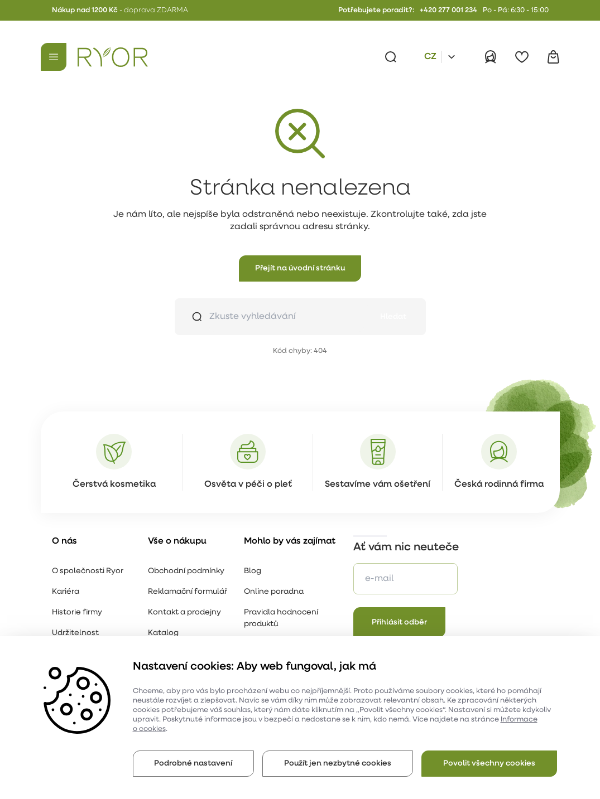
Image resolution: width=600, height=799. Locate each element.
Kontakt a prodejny (184, 612)
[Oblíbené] (522, 57)
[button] (300, 268)
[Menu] (53, 57)
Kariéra (65, 592)
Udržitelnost (75, 633)
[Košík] (553, 57)
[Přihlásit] (490, 57)
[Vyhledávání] (390, 57)
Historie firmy (77, 612)
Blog (252, 571)
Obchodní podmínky (186, 571)
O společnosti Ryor (87, 571)
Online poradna (274, 592)
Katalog (163, 633)
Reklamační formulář (187, 592)
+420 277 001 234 (448, 10)
